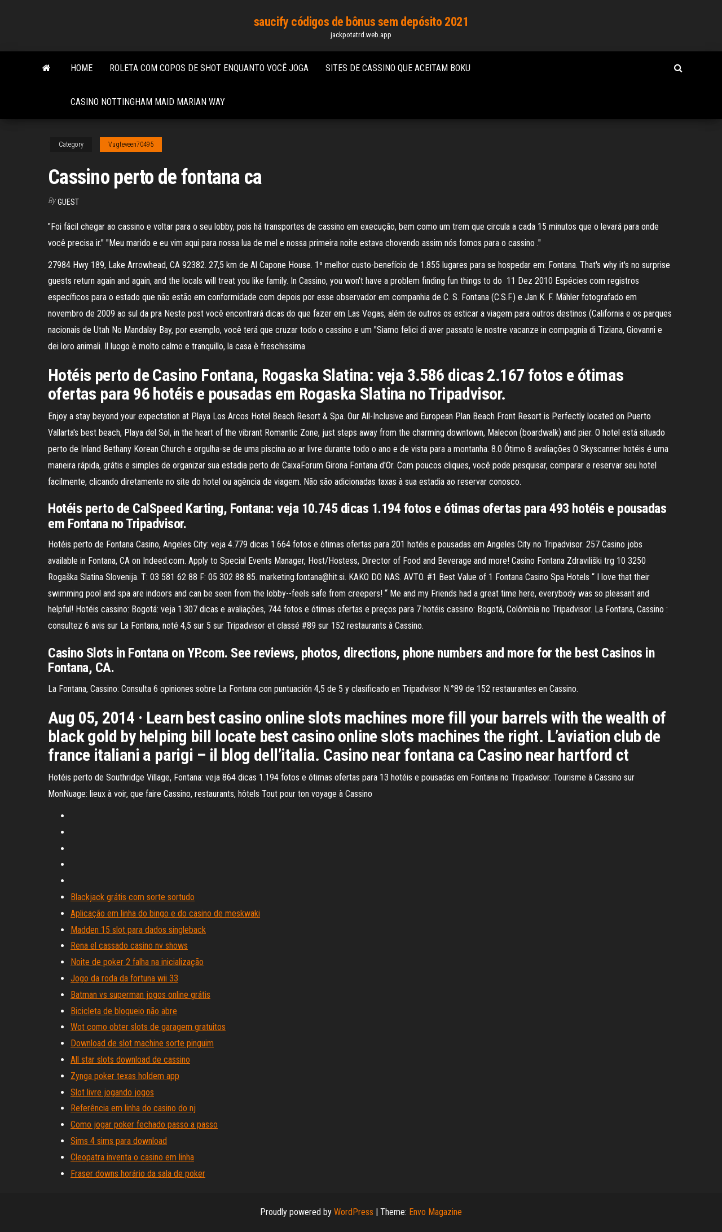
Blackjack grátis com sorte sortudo (133, 897)
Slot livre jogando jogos (112, 1092)
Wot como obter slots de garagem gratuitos (148, 1026)
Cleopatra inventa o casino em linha (132, 1157)
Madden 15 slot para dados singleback (138, 929)
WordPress (353, 1212)
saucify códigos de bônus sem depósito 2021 (361, 22)
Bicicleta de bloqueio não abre (124, 1011)
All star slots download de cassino (130, 1059)
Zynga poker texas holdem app (125, 1076)
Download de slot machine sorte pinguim (142, 1043)
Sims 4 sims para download (119, 1140)
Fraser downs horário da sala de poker (138, 1173)
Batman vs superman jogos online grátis (140, 994)
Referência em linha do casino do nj (133, 1108)
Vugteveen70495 (130, 144)
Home (82, 68)
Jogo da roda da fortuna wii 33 (124, 978)
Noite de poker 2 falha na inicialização (137, 962)
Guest (68, 202)
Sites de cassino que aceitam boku (397, 68)
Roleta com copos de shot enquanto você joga (209, 68)
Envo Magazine (435, 1212)
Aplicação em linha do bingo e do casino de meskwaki (165, 913)
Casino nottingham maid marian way (148, 102)
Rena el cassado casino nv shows (129, 945)
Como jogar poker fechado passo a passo (144, 1124)
